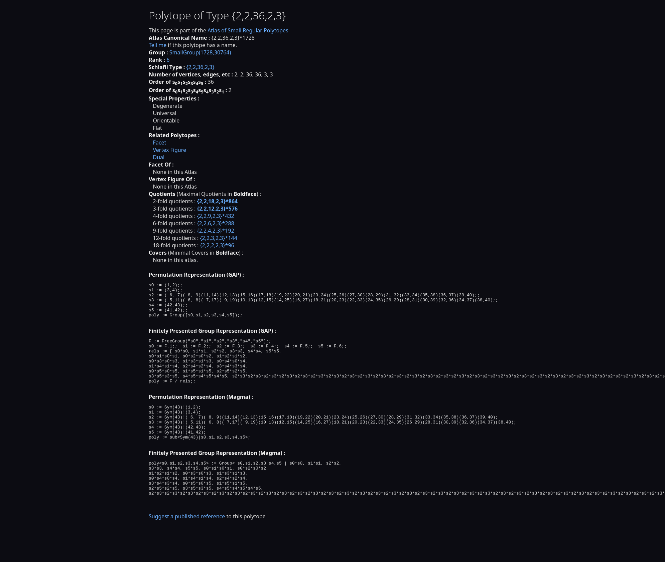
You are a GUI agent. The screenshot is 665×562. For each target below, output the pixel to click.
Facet (159, 142)
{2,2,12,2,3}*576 (217, 208)
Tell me (157, 45)
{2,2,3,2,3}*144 (218, 238)
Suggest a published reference (187, 550)
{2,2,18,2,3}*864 (217, 201)
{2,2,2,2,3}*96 (217, 245)
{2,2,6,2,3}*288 (215, 223)
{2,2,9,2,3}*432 (215, 216)
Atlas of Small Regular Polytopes (248, 30)
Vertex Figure (169, 150)
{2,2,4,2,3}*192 (215, 230)
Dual (158, 157)
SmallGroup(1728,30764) (200, 52)
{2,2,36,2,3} (200, 67)
